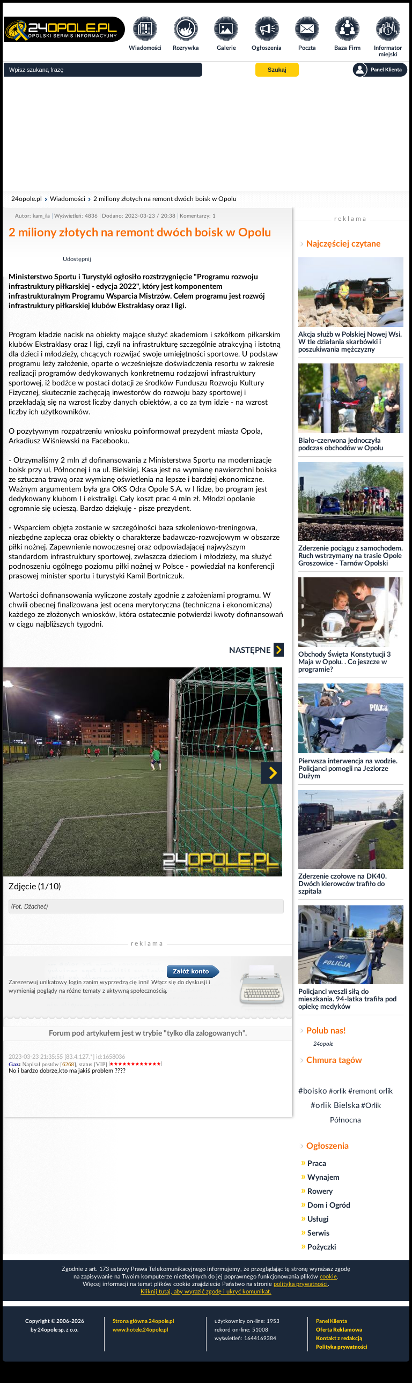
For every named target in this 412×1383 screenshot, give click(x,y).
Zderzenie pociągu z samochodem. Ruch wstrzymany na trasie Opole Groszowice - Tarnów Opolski (350, 556)
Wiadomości (67, 199)
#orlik (338, 1091)
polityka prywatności (301, 1284)
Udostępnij (77, 259)
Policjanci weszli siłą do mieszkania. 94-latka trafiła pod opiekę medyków (347, 999)
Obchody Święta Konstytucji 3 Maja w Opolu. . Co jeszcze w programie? (344, 662)
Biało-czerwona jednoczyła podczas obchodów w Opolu (340, 444)
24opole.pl (26, 199)
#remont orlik (370, 1091)
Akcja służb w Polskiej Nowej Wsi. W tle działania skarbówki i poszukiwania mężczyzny (350, 342)
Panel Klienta (331, 1321)
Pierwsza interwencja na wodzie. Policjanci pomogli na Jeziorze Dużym (348, 769)
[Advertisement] (206, 134)
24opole (323, 1044)
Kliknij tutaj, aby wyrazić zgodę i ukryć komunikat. (206, 1292)
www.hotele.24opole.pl (140, 1330)
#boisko (312, 1091)
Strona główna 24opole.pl (143, 1321)
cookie (328, 1277)
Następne (256, 650)
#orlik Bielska (335, 1106)
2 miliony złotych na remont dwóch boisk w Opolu (165, 199)
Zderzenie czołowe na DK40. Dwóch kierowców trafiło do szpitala (342, 884)
